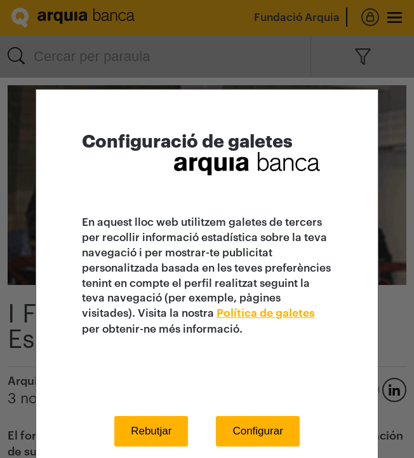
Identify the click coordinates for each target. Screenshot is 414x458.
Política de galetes (266, 313)
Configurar (257, 431)
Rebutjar (151, 431)
